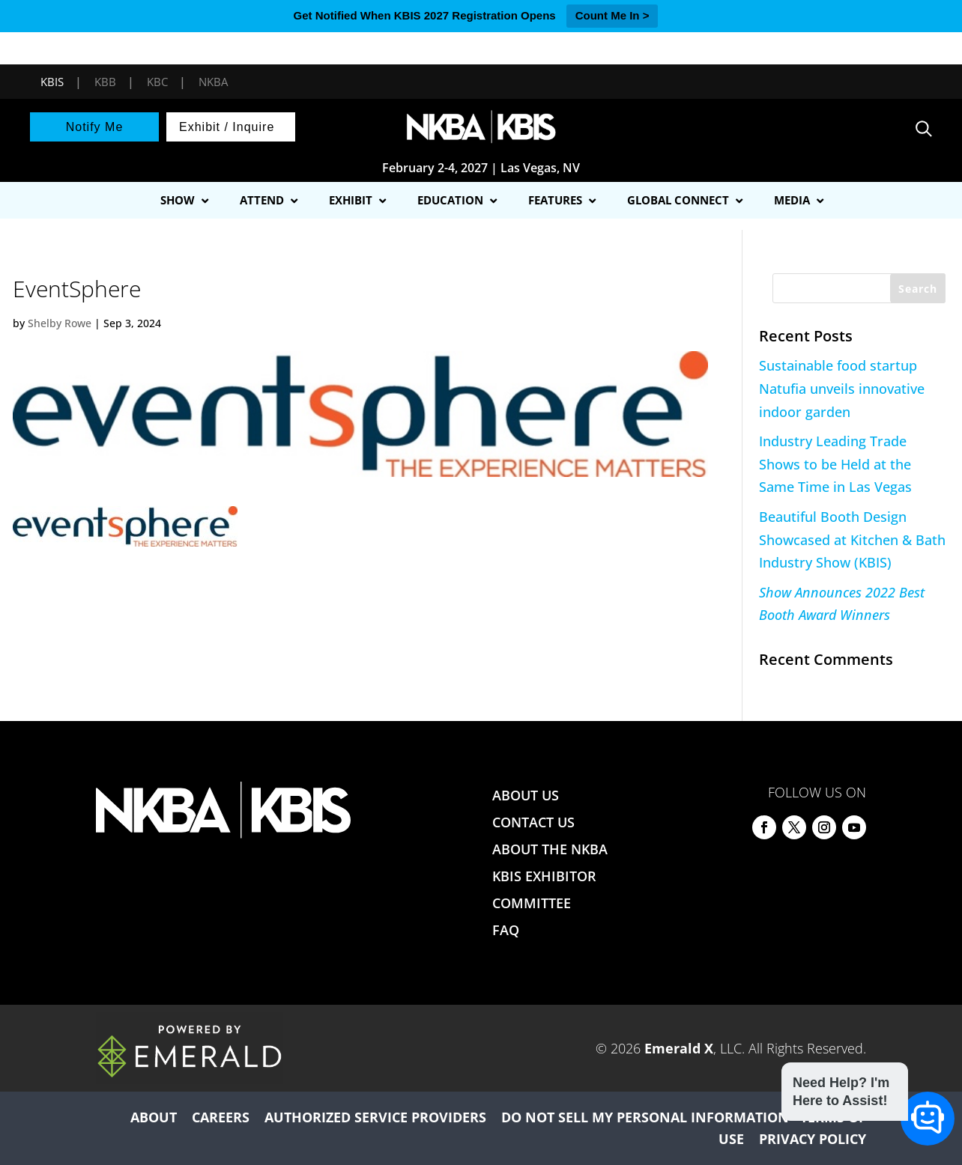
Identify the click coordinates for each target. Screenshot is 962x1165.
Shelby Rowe (59, 323)
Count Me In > (612, 15)
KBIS (52, 81)
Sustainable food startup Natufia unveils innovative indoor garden (842, 388)
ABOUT (153, 1117)
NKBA (213, 81)
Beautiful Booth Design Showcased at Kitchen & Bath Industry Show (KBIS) (852, 539)
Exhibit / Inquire (226, 127)
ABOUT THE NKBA (550, 849)
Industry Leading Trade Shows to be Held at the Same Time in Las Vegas (835, 464)
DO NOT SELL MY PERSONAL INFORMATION (645, 1117)
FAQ (505, 930)
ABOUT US (525, 795)
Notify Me (95, 127)
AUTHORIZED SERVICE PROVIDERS (375, 1117)
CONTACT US (533, 822)
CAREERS (220, 1117)
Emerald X (678, 1048)
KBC (157, 81)
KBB (105, 81)
